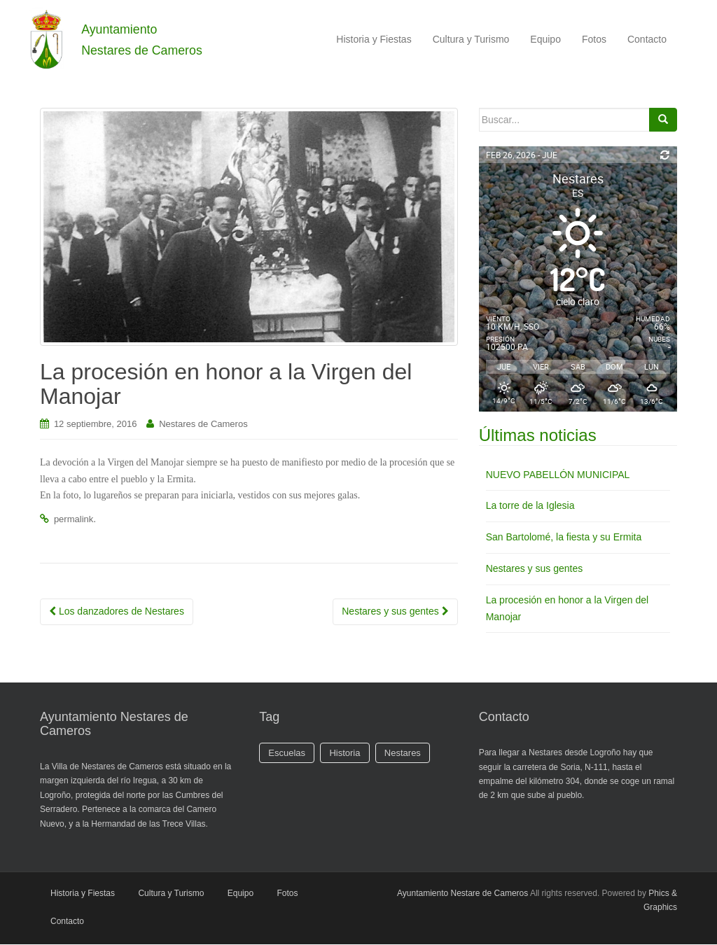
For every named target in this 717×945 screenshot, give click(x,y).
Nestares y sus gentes (395, 611)
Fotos (594, 39)
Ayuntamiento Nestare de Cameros (462, 894)
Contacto (647, 39)
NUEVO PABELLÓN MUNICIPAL (558, 474)
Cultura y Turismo (471, 39)
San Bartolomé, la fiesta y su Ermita (564, 537)
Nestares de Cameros (203, 424)
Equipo (545, 39)
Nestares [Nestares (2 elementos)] (402, 753)
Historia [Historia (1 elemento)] (344, 753)
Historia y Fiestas (373, 39)
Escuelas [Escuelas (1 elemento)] (286, 753)
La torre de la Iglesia (530, 506)
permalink (73, 519)
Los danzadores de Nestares (116, 611)
